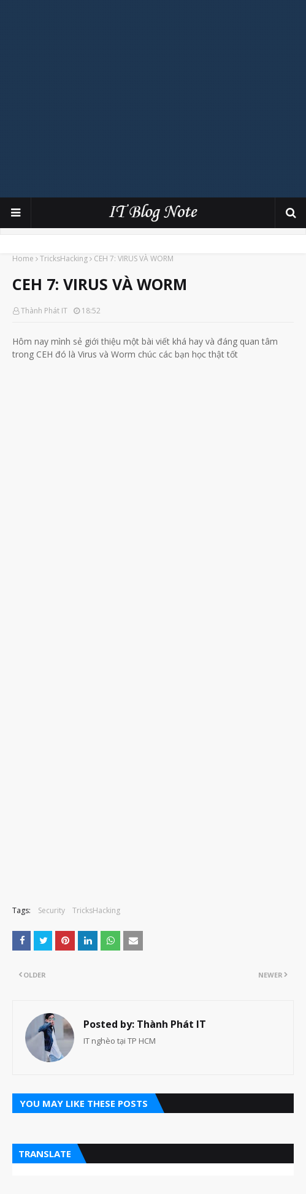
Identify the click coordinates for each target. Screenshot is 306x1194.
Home (23, 258)
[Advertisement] (159, 98)
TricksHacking (64, 258)
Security (51, 910)
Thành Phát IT (44, 310)
